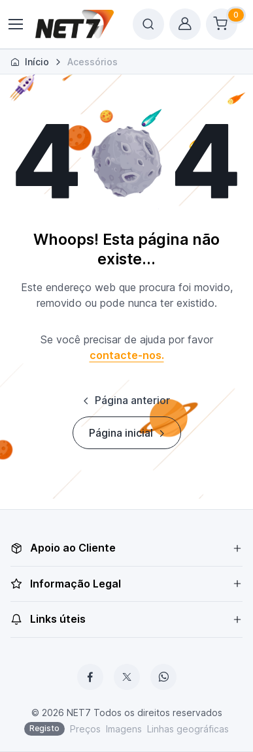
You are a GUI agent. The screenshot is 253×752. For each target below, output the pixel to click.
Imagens (124, 728)
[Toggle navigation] (15, 24)
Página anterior (125, 400)
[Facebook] (90, 677)
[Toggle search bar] (148, 24)
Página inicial (128, 432)
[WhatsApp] (163, 677)
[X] (127, 677)
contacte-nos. (127, 355)
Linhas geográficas (188, 728)
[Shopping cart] (221, 24)
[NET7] (74, 24)
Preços (85, 728)
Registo (44, 728)
